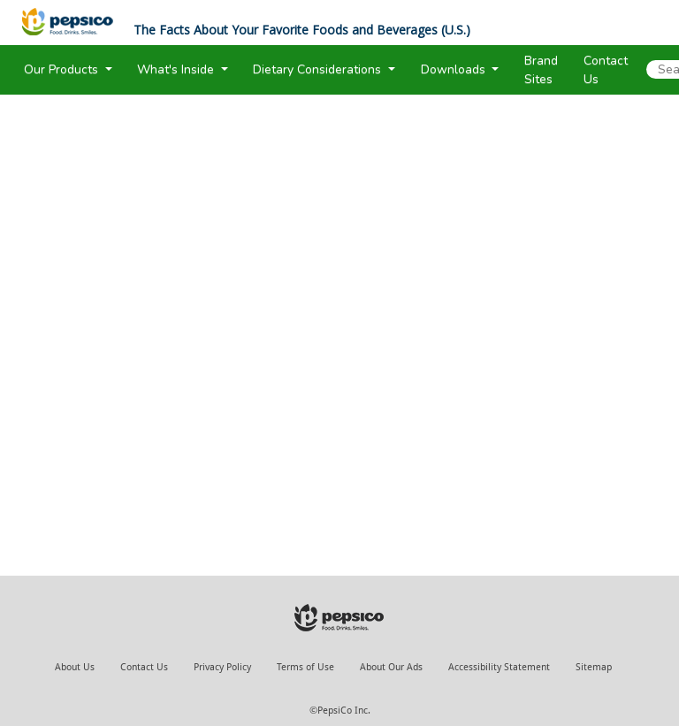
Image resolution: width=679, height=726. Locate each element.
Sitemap (594, 667)
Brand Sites (541, 70)
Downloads (455, 69)
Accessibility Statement (499, 667)
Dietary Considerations (319, 69)
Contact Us (144, 667)
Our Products (63, 69)
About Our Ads (391, 667)
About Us (75, 667)
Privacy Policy (222, 667)
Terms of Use (305, 667)
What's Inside (177, 69)
